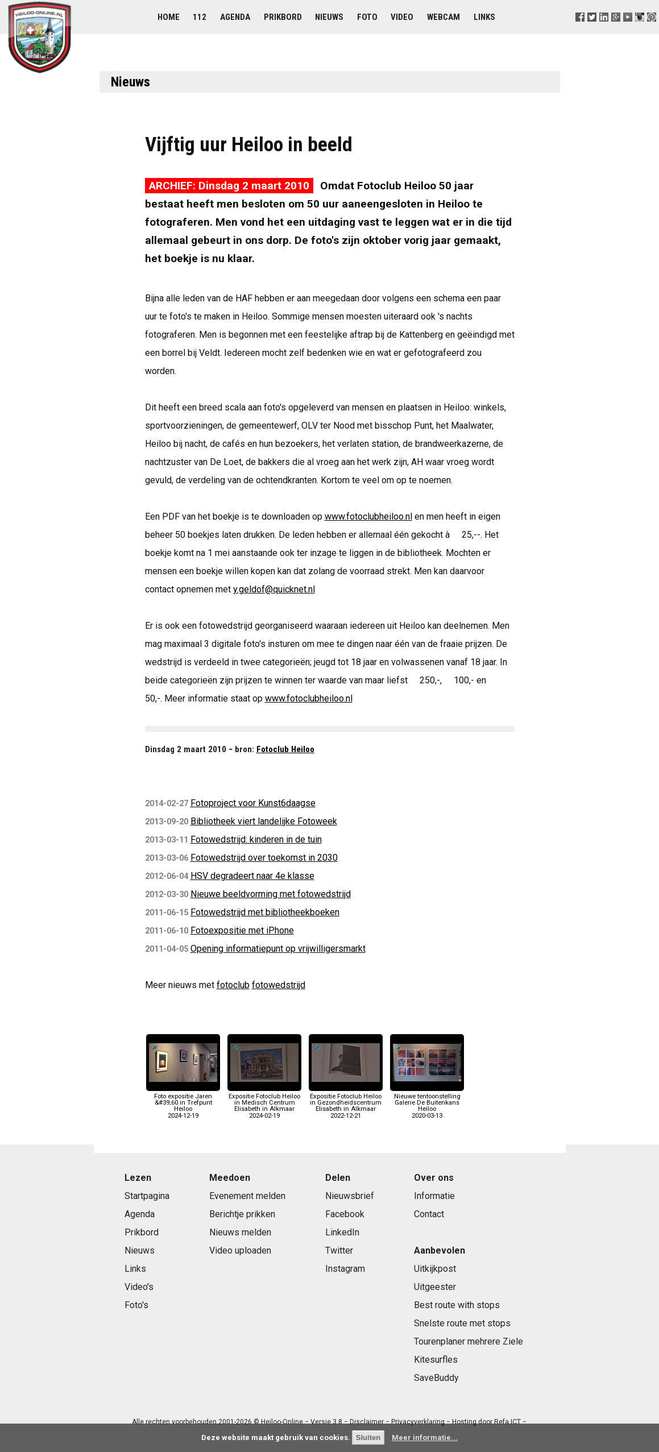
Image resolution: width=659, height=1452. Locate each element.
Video (402, 17)
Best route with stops (457, 1305)
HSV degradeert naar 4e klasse (252, 875)
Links (484, 17)
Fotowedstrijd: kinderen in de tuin (256, 839)
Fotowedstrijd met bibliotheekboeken (264, 912)
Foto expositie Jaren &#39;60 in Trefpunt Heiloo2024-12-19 (183, 1102)
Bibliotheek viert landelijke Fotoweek (263, 821)
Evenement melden (247, 1195)
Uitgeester (435, 1286)
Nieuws (329, 17)
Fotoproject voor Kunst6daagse (253, 803)
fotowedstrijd (278, 985)
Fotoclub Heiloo (285, 749)
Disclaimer (367, 1422)
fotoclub (233, 985)
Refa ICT (507, 1422)
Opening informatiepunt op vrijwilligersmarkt (278, 948)
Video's (139, 1286)
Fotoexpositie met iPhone (242, 930)
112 (199, 17)
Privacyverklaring (418, 1422)
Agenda (235, 17)
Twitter (339, 1250)
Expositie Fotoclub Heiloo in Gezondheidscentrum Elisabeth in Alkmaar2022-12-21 (346, 1102)
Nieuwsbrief (349, 1195)
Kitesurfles (436, 1359)
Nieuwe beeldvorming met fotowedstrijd (270, 894)
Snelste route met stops (462, 1323)
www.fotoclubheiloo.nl (368, 516)
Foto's (136, 1305)
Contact (429, 1214)
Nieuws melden (240, 1232)
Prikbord (283, 17)
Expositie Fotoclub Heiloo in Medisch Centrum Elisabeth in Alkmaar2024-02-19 (264, 1102)
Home (169, 17)
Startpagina (147, 1195)
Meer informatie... (425, 1437)
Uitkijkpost (435, 1268)
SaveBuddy (436, 1377)
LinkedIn (342, 1232)
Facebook (344, 1214)
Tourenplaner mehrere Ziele (468, 1341)
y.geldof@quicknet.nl (274, 589)
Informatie (434, 1195)
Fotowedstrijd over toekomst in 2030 (264, 857)
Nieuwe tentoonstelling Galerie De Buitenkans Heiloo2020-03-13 (427, 1102)
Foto (367, 17)
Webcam (443, 17)
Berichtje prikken (242, 1214)
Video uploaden (240, 1250)
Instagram (345, 1268)
